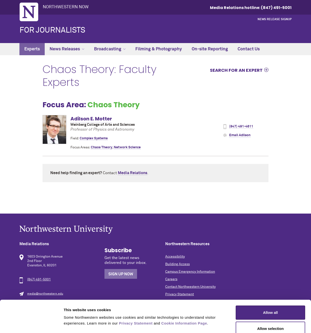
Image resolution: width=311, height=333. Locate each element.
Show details (255, 323)
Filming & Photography (158, 49)
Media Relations (132, 173)
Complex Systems (94, 138)
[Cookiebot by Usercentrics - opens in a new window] (31, 323)
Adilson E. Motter (91, 118)
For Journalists (52, 30)
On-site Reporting (210, 49)
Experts (32, 49)
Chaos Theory (101, 147)
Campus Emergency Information (190, 271)
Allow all (270, 285)
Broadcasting (110, 49)
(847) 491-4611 (241, 126)
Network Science (127, 147)
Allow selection (270, 301)
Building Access (177, 264)
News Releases (67, 49)
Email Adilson (240, 135)
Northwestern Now (66, 7)
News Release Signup (275, 19)
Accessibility (175, 256)
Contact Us (249, 49)
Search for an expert (236, 70)
